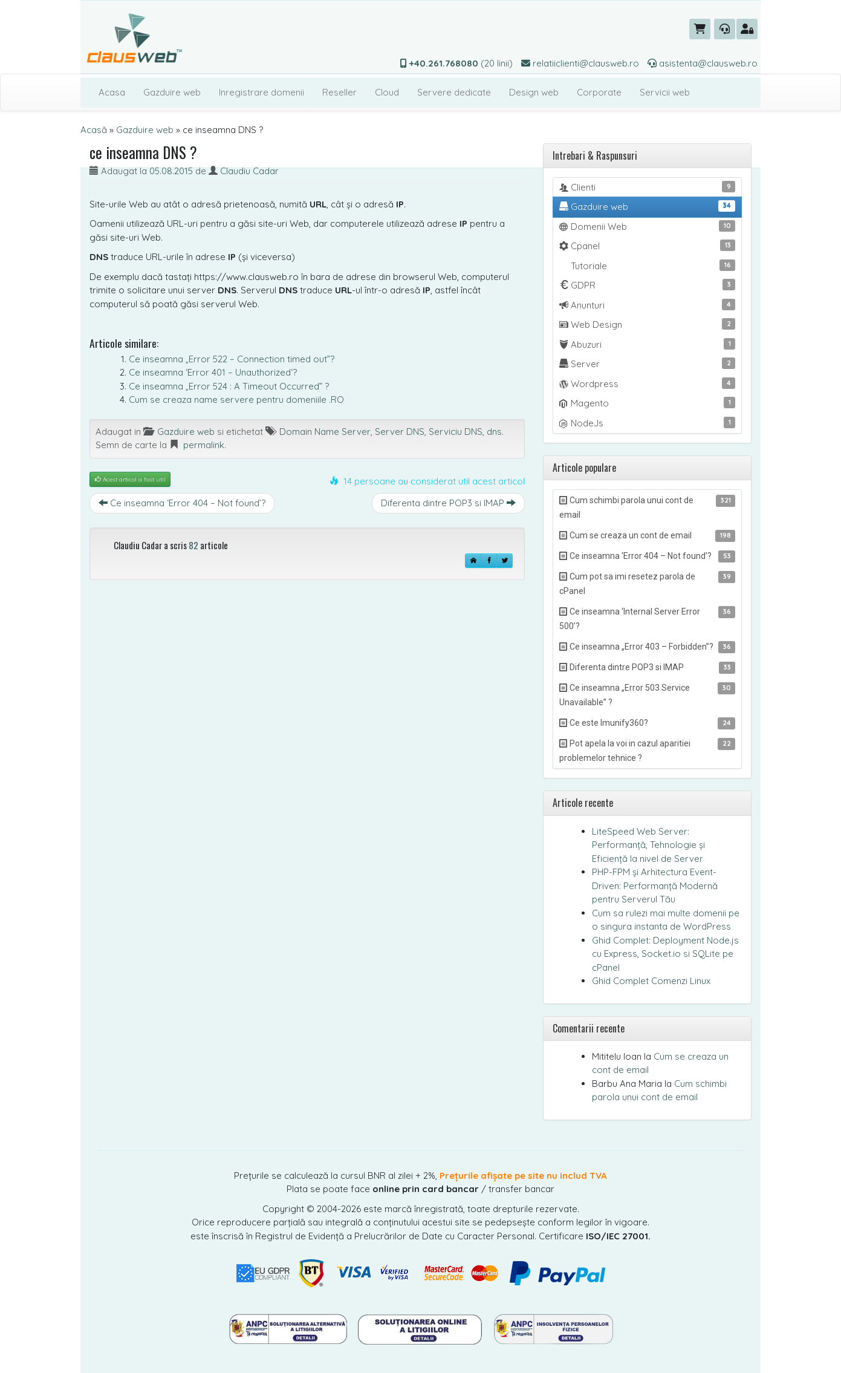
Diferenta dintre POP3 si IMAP (448, 503)
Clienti (647, 187)
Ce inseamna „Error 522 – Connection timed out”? (231, 359)
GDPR (647, 285)
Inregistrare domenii (261, 92)
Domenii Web (647, 226)
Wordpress (647, 383)
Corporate (599, 92)
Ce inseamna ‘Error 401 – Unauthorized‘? (213, 372)
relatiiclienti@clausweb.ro (580, 63)
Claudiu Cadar (249, 171)
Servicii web (665, 92)
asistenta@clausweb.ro (703, 63)
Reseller (339, 92)
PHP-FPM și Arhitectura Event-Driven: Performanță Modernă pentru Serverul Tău (655, 885)
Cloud (387, 92)
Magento (647, 403)
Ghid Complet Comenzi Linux (651, 981)
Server (647, 363)
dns (494, 431)
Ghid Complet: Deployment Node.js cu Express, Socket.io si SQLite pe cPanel (665, 953)
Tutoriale (651, 265)
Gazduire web (172, 92)
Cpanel (647, 246)
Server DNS (399, 431)
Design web (534, 92)
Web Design (647, 324)
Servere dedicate (454, 92)
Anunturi (647, 305)
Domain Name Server (325, 431)
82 (193, 545)
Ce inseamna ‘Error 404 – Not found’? (182, 503)
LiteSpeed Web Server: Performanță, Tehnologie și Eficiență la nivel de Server (648, 845)
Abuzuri (647, 344)
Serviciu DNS (455, 431)
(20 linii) (456, 63)
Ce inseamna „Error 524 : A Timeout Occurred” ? (229, 386)
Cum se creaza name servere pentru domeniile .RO (236, 399)
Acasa (112, 92)
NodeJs (647, 423)
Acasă (93, 129)
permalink (203, 445)
